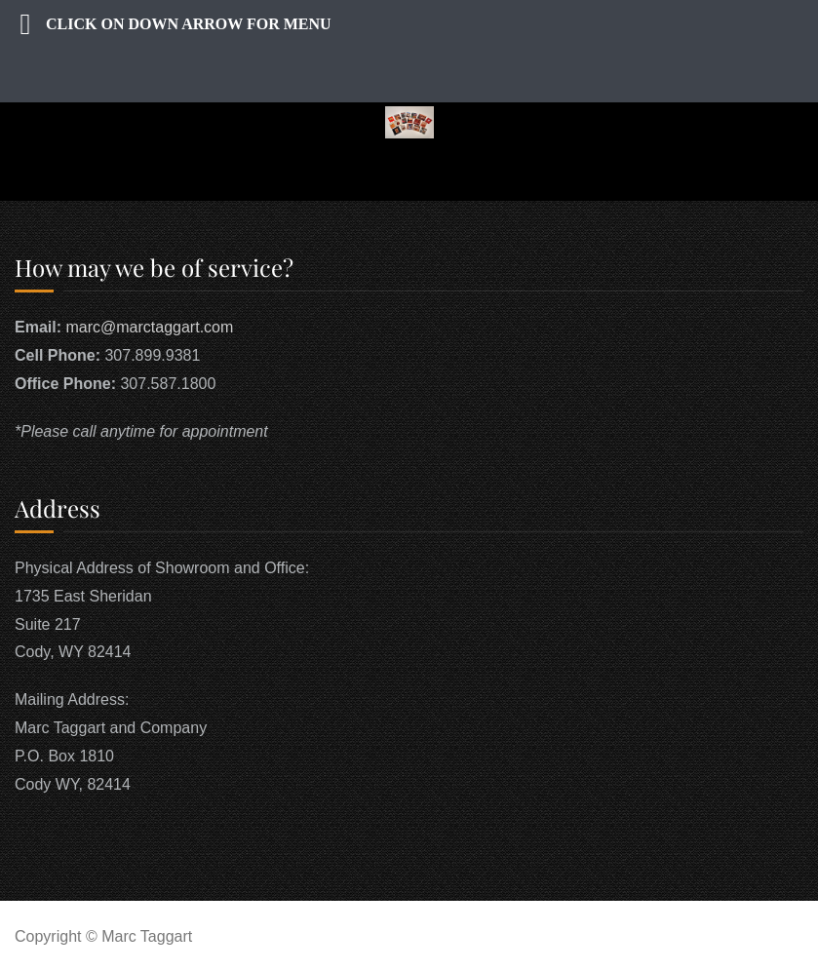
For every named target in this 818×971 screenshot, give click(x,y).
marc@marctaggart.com (149, 327)
